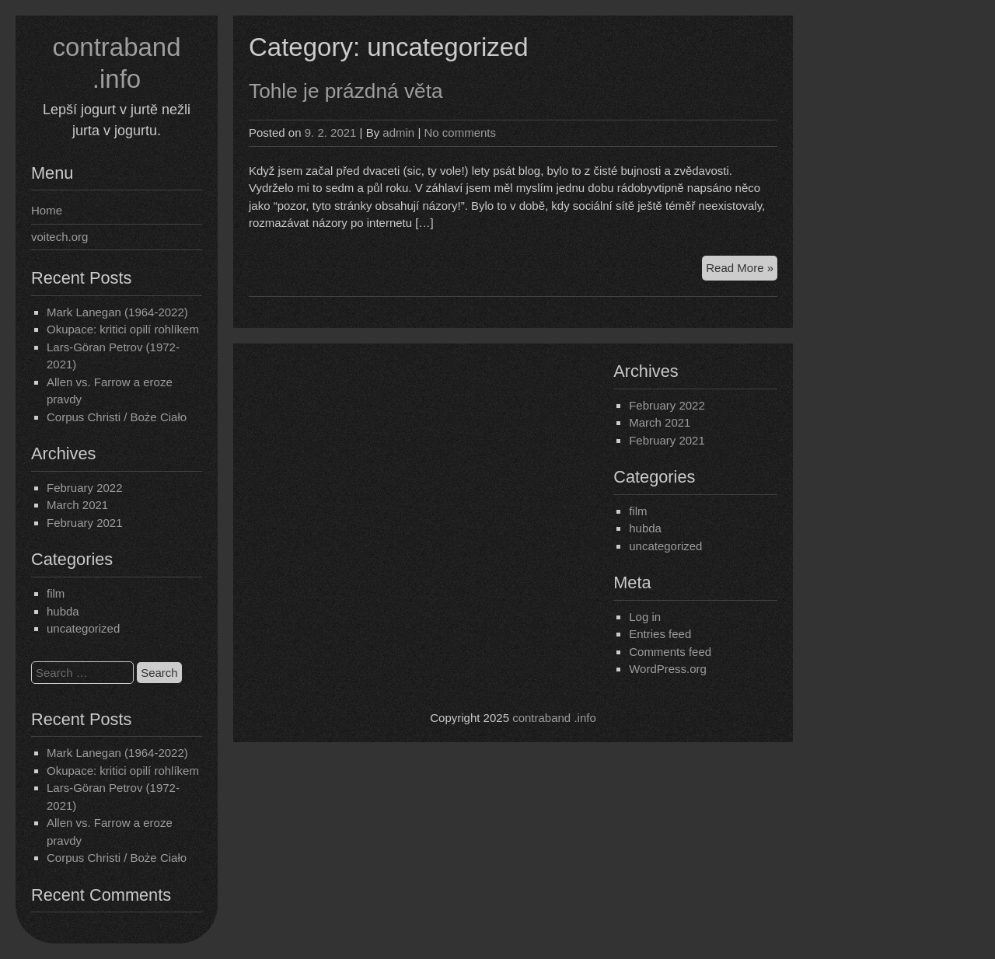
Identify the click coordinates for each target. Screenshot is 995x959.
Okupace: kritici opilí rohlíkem (123, 329)
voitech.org (59, 236)
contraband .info (554, 717)
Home (46, 210)
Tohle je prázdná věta (346, 91)
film (56, 593)
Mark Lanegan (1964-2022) (117, 312)
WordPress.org (668, 668)
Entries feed (660, 633)
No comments (460, 132)
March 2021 (77, 504)
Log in (645, 616)
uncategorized (83, 628)
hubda (63, 611)
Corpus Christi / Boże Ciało (117, 417)
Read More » (741, 270)
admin (398, 132)
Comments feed (670, 651)
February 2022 (85, 487)
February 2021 (85, 522)
